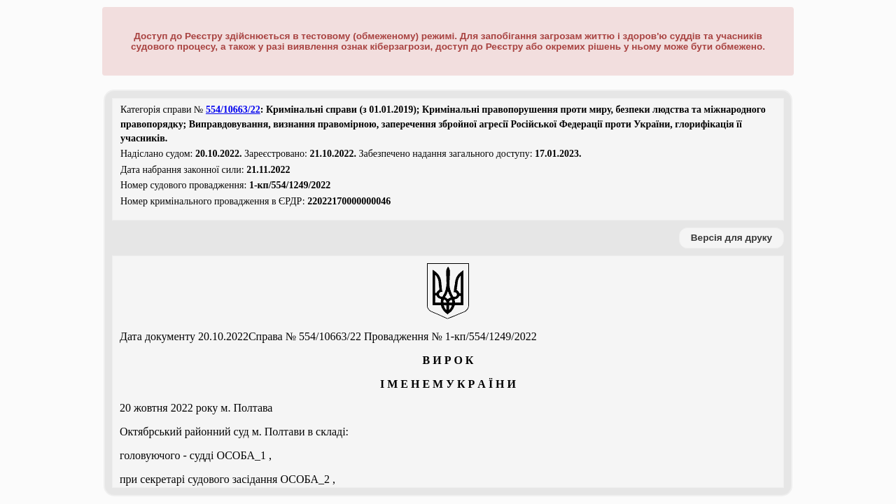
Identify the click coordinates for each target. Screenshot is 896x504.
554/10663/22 (233, 109)
